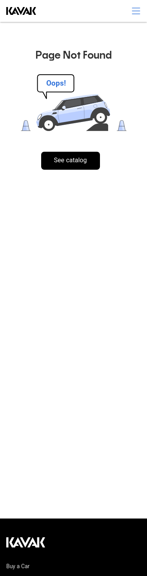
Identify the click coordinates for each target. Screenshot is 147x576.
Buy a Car (17, 567)
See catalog (70, 161)
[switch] (136, 11)
